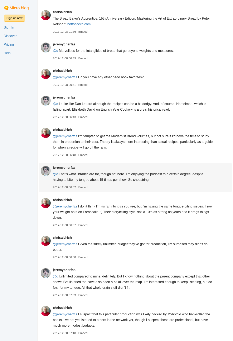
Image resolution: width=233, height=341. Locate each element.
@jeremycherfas (65, 77)
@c (55, 50)
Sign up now (14, 18)
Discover (10, 36)
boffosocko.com (79, 24)
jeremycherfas (64, 44)
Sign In (9, 27)
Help (7, 53)
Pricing (9, 44)
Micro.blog (19, 8)
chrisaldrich (62, 12)
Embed (82, 31)
